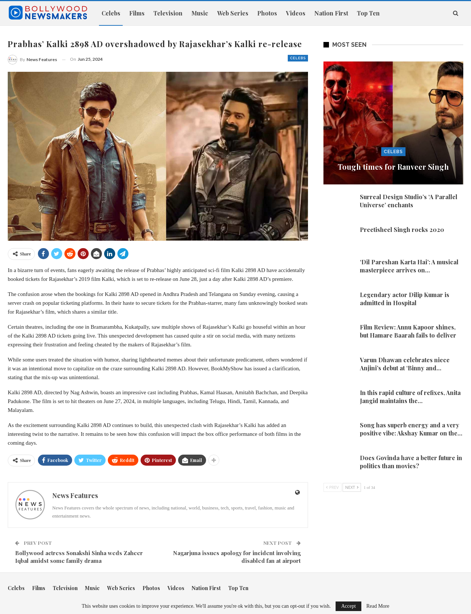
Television (168, 13)
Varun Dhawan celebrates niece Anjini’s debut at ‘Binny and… (405, 364)
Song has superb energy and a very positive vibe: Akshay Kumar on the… (411, 429)
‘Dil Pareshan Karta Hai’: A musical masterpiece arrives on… (409, 266)
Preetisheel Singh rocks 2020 (402, 229)
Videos (295, 13)
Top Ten (368, 13)
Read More (377, 606)
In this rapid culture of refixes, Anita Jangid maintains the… (410, 397)
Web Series (232, 13)
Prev (332, 487)
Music (199, 13)
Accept (348, 606)
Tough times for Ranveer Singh (393, 167)
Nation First (331, 13)
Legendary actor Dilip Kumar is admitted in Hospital (404, 299)
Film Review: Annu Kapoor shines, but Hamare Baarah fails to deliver (408, 331)
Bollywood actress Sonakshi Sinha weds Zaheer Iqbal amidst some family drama (79, 556)
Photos (267, 13)
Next (351, 487)
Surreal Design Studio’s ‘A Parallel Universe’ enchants (408, 201)
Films (137, 13)
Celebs (111, 13)
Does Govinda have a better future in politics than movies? (411, 462)
